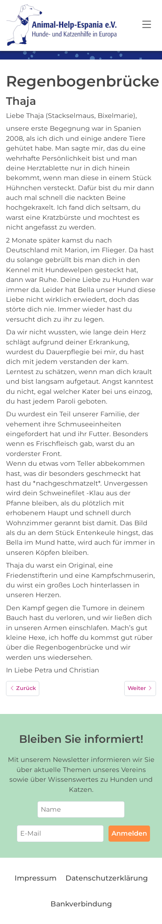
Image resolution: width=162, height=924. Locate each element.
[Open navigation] (146, 25)
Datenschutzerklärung (106, 877)
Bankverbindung (81, 903)
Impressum (35, 877)
